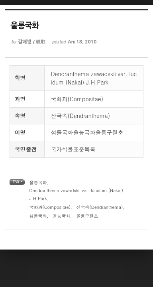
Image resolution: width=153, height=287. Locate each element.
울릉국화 (38, 182)
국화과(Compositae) (77, 99)
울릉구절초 (87, 216)
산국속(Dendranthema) (80, 116)
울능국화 (61, 216)
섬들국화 (38, 216)
